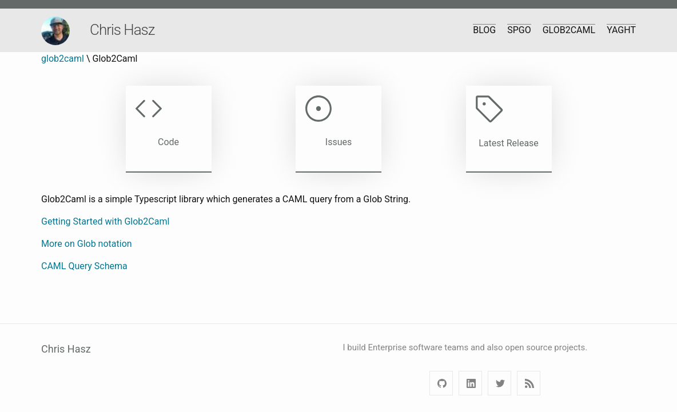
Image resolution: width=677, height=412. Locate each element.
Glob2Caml (569, 30)
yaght (621, 30)
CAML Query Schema (84, 266)
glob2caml (62, 58)
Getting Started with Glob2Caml (105, 221)
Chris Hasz (122, 29)
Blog (484, 30)
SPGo (519, 30)
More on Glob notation (86, 243)
